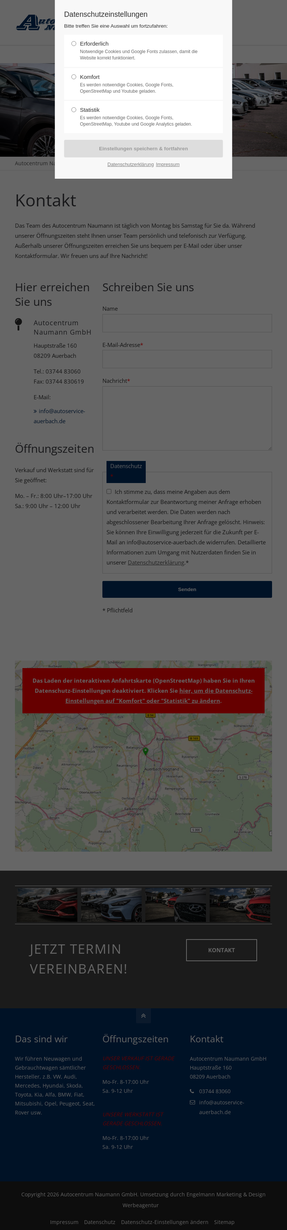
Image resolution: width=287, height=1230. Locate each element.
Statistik (140, 117)
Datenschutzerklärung (130, 164)
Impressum (167, 164)
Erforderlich (140, 50)
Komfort (140, 84)
